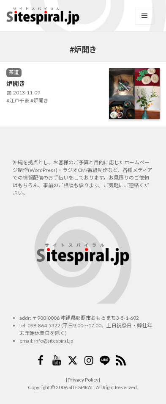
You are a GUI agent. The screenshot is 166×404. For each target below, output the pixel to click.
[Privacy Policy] (83, 379)
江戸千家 (19, 100)
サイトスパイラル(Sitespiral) (42, 15)
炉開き (15, 83)
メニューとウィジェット (144, 16)
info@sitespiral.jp (53, 341)
